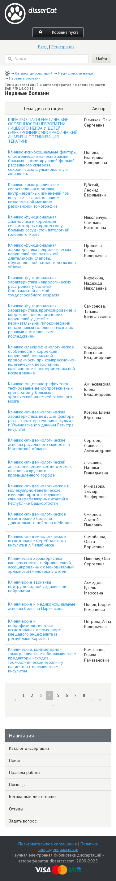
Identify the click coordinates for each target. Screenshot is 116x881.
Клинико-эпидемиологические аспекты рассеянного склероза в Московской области (39, 444)
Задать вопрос (23, 821)
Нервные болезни (25, 78)
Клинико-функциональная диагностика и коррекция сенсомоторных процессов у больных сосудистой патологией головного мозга (38, 225)
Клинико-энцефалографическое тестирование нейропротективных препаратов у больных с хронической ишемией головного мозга (40, 392)
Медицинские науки (75, 73)
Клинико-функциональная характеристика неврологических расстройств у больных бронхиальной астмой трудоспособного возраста (39, 286)
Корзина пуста (65, 32)
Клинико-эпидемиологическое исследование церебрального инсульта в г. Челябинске (37, 540)
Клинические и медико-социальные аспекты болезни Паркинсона (41, 606)
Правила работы (24, 772)
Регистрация (63, 47)
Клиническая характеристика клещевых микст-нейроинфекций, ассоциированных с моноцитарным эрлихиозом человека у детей (41, 564)
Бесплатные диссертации (33, 796)
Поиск (14, 760)
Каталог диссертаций (34, 73)
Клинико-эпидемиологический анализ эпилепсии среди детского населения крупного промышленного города (40, 468)
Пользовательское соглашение (47, 844)
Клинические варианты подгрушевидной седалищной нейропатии (37, 586)
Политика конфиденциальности (68, 846)
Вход (43, 47)
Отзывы (16, 809)
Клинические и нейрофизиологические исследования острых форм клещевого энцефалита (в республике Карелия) (35, 629)
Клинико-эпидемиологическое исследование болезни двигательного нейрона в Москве (40, 518)
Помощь (16, 784)
